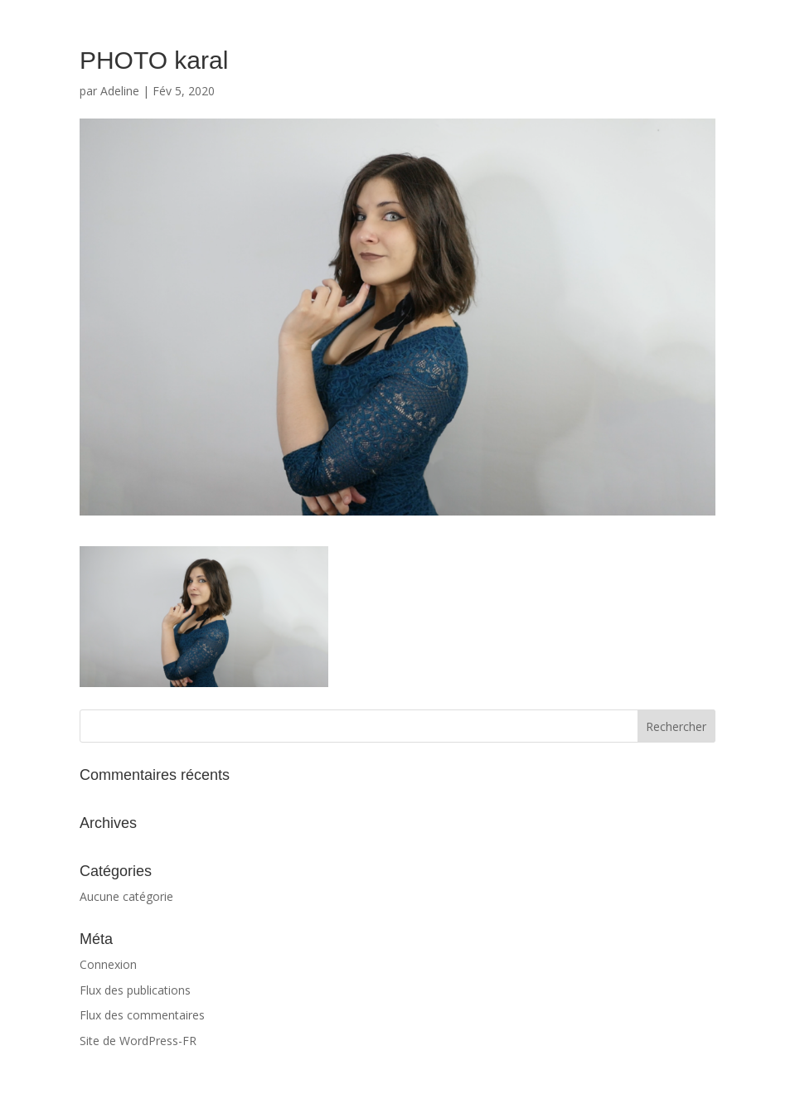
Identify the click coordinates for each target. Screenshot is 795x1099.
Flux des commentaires (142, 1015)
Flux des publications (135, 990)
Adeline (119, 91)
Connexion (108, 964)
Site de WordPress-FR (138, 1040)
